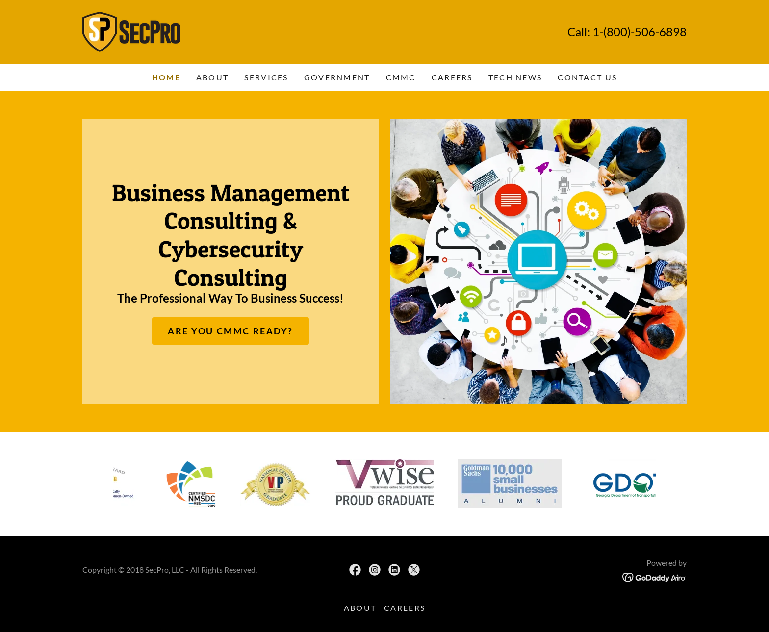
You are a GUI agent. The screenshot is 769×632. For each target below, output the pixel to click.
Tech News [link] (515, 77)
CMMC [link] (401, 77)
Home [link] (166, 77)
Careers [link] (452, 77)
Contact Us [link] (587, 77)
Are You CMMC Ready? (230, 331)
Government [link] (337, 77)
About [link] (212, 77)
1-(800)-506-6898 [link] (639, 32)
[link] (131, 30)
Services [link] (266, 77)
